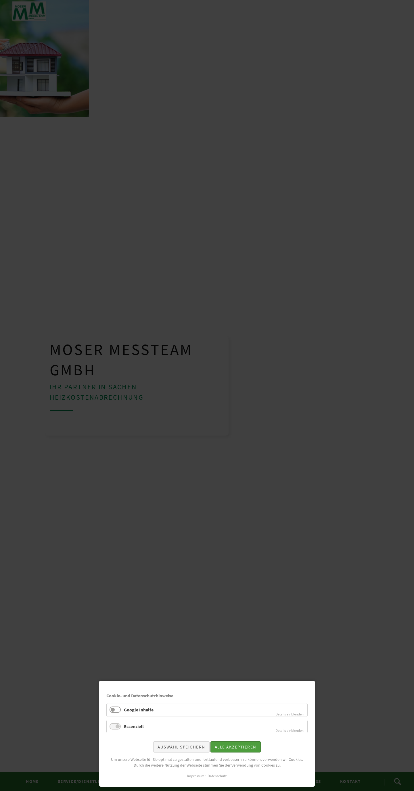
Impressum (195, 775)
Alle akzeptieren (235, 747)
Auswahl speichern (181, 747)
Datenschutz (217, 775)
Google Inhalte (139, 710)
